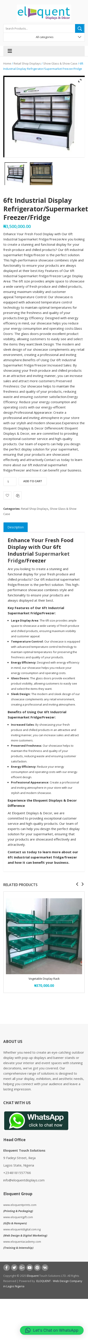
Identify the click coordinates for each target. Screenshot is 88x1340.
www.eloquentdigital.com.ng (22, 1229)
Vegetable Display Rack (44, 979)
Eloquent (33, 1276)
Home (7, 63)
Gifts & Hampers (15, 1223)
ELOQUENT (43, 1281)
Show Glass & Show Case (60, 63)
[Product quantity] (9, 481)
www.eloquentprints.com (19, 1205)
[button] (52, 1330)
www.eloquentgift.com (18, 1217)
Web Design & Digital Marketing (25, 1235)
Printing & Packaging (18, 1211)
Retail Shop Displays (27, 63)
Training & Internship (18, 1248)
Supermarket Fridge (39, 557)
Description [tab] (15, 527)
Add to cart (32, 481)
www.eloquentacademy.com (22, 1242)
